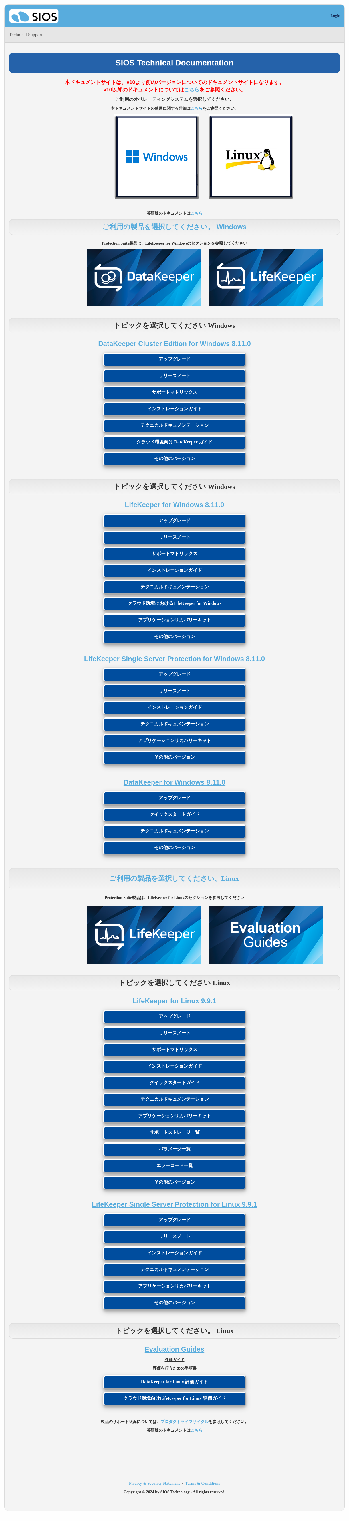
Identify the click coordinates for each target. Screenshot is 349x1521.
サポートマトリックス (174, 392)
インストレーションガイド (174, 408)
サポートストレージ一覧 (175, 1132)
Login (335, 16)
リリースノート (175, 375)
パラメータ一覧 (175, 1148)
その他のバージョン (174, 458)
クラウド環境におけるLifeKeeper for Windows (174, 603)
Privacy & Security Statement (154, 1483)
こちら (191, 90)
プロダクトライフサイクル (185, 1422)
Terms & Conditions (202, 1483)
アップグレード (175, 359)
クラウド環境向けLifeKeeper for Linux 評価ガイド (174, 1398)
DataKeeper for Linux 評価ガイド (174, 1381)
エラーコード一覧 (174, 1165)
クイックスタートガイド (175, 814)
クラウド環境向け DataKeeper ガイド (174, 441)
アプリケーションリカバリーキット (174, 619)
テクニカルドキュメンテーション (174, 425)
